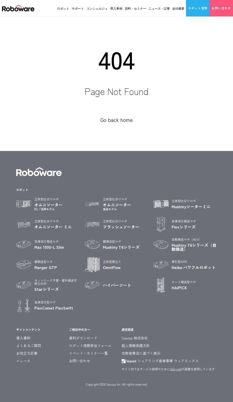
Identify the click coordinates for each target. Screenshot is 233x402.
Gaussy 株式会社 (135, 337)
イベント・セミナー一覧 (88, 353)
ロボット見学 (197, 8)
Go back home (116, 119)
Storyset (175, 369)
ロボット (63, 8)
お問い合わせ (221, 8)
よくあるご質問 (28, 345)
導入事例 (116, 8)
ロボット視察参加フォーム (90, 345)
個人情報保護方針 (136, 345)
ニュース (23, 360)
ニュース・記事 (159, 8)
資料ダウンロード (83, 337)
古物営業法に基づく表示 (141, 353)
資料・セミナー (135, 8)
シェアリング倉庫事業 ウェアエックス (160, 360)
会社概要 (178, 8)
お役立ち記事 (26, 353)
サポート (78, 8)
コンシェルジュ (97, 8)
